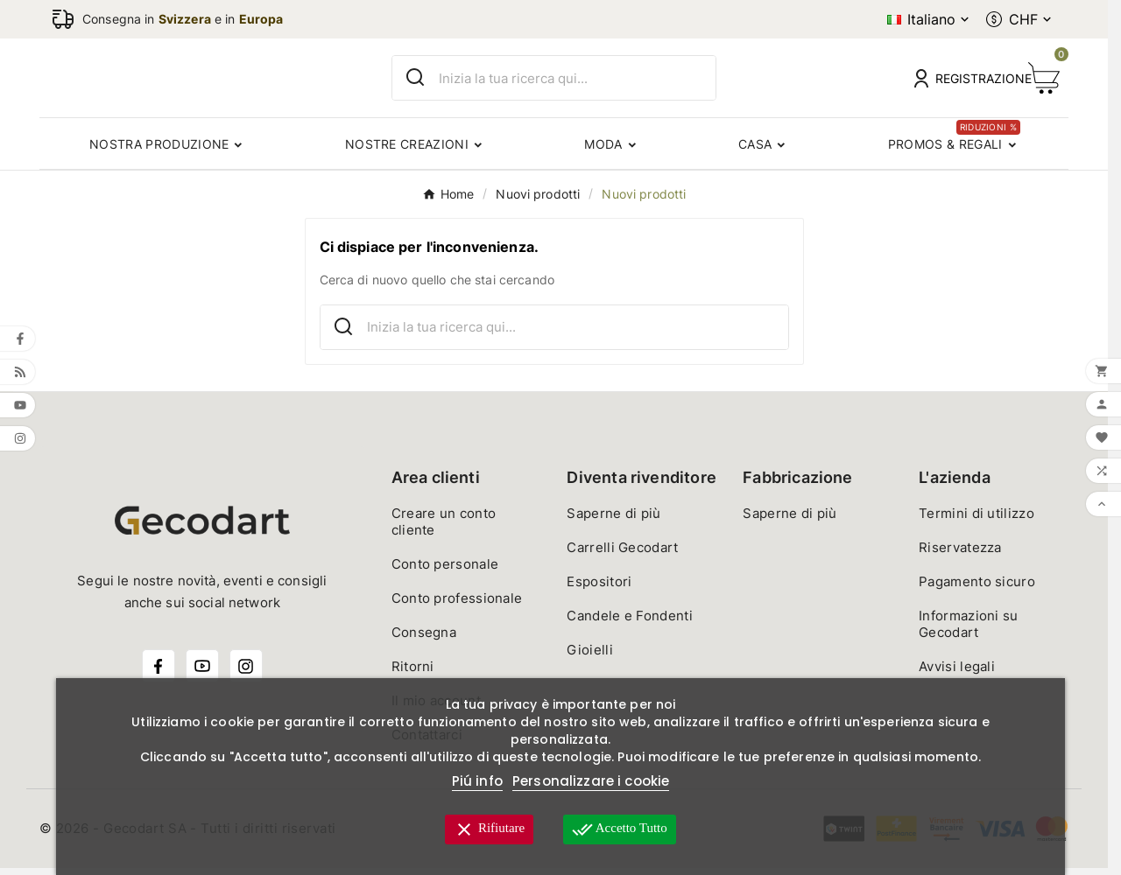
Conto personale (445, 571)
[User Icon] (960, 82)
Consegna (423, 639)
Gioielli (589, 656)
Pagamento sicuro (977, 588)
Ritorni (412, 673)
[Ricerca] (577, 81)
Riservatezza (960, 554)
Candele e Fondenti (629, 622)
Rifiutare (489, 829)
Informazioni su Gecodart (969, 631)
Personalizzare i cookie (590, 781)
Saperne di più (613, 520)
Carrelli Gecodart (622, 554)
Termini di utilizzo (976, 520)
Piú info (477, 781)
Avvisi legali (957, 673)
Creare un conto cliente (444, 528)
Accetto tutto (619, 829)
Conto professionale (457, 605)
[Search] (415, 81)
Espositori (599, 588)
